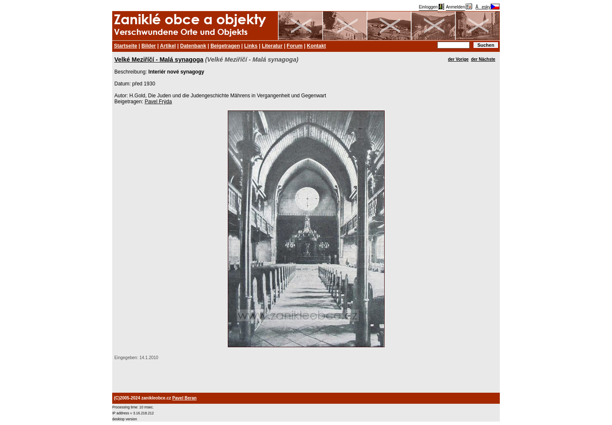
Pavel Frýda (158, 102)
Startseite (125, 46)
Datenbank (193, 46)
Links (251, 46)
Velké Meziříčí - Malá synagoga (159, 59)
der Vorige (458, 59)
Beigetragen (225, 46)
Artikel (168, 46)
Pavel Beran (184, 398)
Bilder (149, 46)
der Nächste (483, 59)
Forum (295, 46)
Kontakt (316, 46)
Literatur (272, 46)
